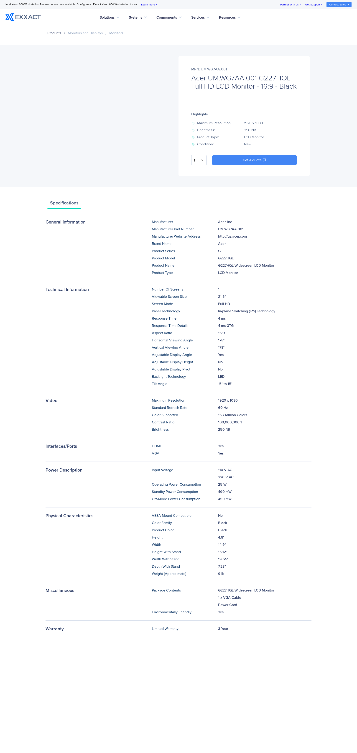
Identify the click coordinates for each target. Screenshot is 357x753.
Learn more (149, 4)
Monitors (116, 33)
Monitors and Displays (85, 33)
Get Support (314, 4)
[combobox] (199, 160)
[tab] (64, 204)
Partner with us (290, 4)
